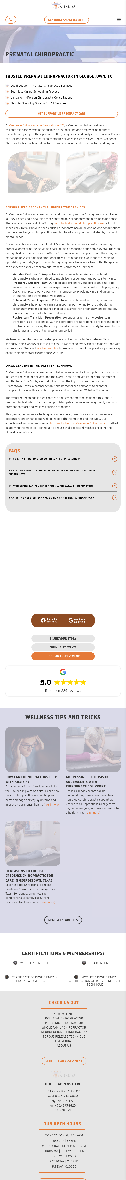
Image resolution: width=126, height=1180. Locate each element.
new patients (64, 1014)
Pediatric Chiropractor (64, 1023)
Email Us (63, 1110)
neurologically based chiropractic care (79, 223)
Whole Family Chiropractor (64, 1027)
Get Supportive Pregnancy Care (62, 113)
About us (64, 1045)
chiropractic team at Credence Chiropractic (77, 423)
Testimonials (63, 1041)
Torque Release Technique (64, 1036)
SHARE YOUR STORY (63, 638)
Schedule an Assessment (64, 1061)
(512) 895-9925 (63, 1105)
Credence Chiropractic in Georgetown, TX (36, 125)
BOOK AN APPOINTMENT (63, 656)
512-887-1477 (63, 1101)
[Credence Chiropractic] (63, 7)
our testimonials (48, 348)
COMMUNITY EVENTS (63, 647)
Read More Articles (63, 920)
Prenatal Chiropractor (64, 1018)
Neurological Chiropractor (64, 1032)
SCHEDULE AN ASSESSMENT (66, 19)
